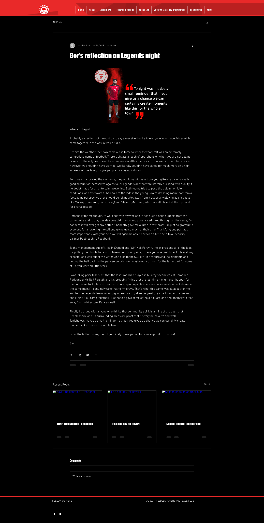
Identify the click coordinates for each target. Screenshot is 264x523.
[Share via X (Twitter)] (79, 354)
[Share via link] (96, 354)
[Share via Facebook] (71, 354)
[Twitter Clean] (60, 514)
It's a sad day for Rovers (126, 424)
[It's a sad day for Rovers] (132, 404)
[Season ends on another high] (186, 404)
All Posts (57, 22)
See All (207, 384)
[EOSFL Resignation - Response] (77, 404)
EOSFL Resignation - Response (75, 424)
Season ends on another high (183, 424)
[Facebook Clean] (54, 514)
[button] (207, 22)
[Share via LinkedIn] (87, 354)
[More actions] (192, 46)
